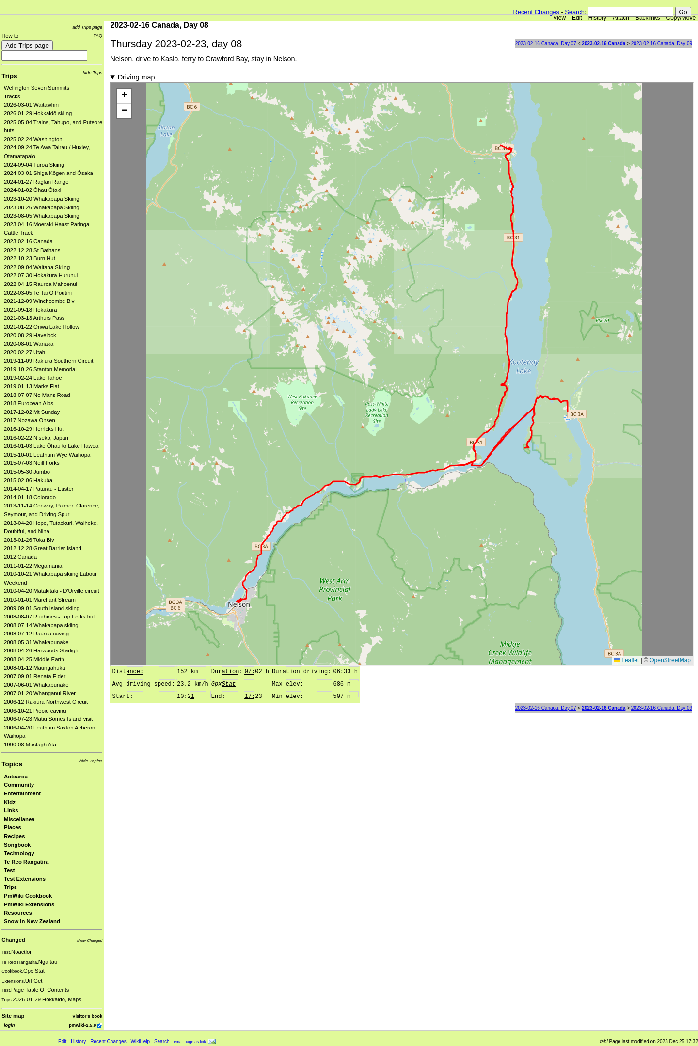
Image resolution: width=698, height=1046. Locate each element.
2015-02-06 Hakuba (28, 480)
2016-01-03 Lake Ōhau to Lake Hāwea (51, 446)
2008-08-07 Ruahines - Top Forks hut (49, 616)
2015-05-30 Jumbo (27, 472)
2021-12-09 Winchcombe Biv (39, 301)
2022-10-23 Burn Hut (29, 258)
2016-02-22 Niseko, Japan (36, 438)
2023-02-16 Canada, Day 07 (545, 43)
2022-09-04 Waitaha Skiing (37, 267)
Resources (18, 913)
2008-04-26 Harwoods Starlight (42, 650)
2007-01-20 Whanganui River (40, 693)
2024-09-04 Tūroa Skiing (34, 165)
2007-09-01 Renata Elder (34, 676)
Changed (13, 940)
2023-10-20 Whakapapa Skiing (41, 199)
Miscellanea (19, 819)
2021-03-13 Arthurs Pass (34, 318)
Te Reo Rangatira (26, 862)
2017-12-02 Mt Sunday (32, 412)
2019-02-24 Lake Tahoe (33, 377)
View (559, 18)
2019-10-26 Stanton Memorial (40, 369)
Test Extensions (25, 879)
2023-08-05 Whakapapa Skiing (41, 216)
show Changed (89, 940)
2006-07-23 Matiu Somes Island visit (48, 719)
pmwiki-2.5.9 (82, 1025)
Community (19, 785)
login (9, 1025)
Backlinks (647, 18)
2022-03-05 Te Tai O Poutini (38, 293)
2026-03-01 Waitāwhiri (31, 105)
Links (11, 810)
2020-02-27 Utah (24, 352)
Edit (577, 18)
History (597, 18)
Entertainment (22, 793)
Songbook (17, 845)
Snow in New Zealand (32, 921)
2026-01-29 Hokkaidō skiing (38, 113)
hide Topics (90, 760)
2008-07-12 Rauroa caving (36, 633)
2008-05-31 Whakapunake (36, 642)
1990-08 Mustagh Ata (30, 744)
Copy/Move (681, 18)
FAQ (97, 35)
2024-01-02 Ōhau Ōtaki (32, 190)
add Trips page (87, 27)
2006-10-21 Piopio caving (35, 710)
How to (9, 36)
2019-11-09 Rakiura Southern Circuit (49, 361)
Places (12, 827)
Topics (11, 764)
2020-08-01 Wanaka (28, 344)
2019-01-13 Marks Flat (31, 386)
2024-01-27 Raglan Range (36, 182)
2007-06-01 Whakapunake (36, 685)
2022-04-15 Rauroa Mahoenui (40, 284)
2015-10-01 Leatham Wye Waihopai (48, 455)
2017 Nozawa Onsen (29, 420)
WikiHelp (140, 1041)
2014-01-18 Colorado (30, 497)
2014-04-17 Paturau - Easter (39, 488)
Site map (12, 1016)
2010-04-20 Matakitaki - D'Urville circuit (51, 591)
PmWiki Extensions (29, 904)
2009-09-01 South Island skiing (41, 608)
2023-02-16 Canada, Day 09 (661, 43)
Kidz (10, 802)
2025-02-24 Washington (33, 139)
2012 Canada (20, 557)
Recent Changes (536, 12)
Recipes (14, 836)
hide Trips (93, 72)
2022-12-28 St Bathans (32, 250)
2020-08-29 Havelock (30, 335)
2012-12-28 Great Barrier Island (42, 548)
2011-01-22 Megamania (33, 566)
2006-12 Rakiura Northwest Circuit (46, 702)
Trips (9, 75)
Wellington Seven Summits (36, 88)
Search (575, 12)
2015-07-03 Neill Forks (32, 463)
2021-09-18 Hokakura (30, 310)
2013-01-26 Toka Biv (29, 540)
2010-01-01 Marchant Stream (40, 599)
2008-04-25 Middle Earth (34, 659)
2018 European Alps (28, 403)
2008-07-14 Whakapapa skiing (41, 625)
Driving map (136, 77)
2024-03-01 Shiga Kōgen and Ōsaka (48, 173)
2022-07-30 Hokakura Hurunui (41, 275)
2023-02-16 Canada (28, 241)
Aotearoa (16, 776)
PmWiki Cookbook (28, 896)
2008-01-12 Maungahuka (34, 668)
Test (9, 870)
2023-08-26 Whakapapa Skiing (41, 207)
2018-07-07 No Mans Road (37, 395)
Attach (621, 18)
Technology (19, 853)
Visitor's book (87, 1016)
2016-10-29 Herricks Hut (33, 429)
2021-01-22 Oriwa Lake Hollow (41, 327)
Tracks (12, 96)
